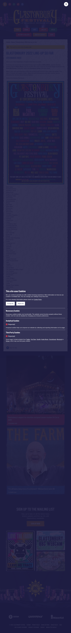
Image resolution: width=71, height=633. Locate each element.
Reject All (21, 303)
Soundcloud (52, 339)
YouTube (33, 339)
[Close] (66, 4)
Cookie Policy (38, 299)
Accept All (10, 303)
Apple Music (44, 339)
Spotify (39, 339)
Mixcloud (59, 339)
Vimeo (8, 341)
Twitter (28, 339)
